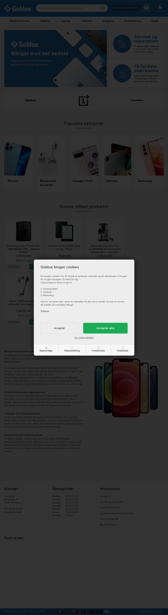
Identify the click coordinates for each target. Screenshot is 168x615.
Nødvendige (46, 350)
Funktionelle (98, 350)
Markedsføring (72, 350)
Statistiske (122, 350)
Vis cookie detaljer (84, 337)
